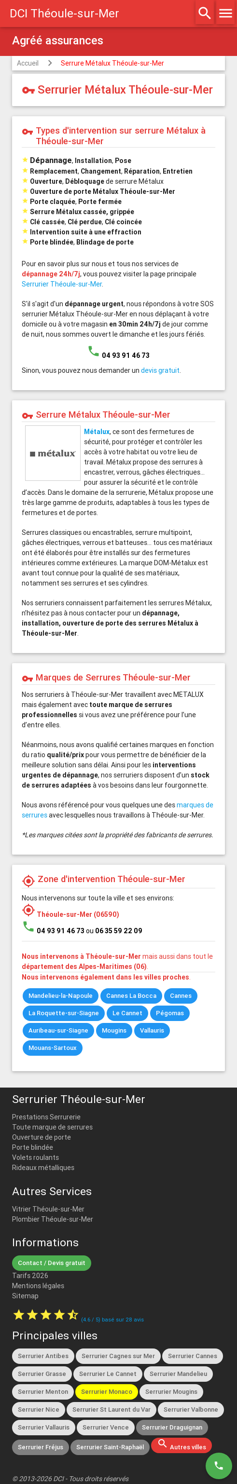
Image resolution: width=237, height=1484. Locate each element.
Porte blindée (32, 1147)
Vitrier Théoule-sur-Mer (48, 1209)
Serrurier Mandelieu (178, 1374)
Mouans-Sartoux (52, 1048)
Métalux (97, 431)
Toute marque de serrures (52, 1127)
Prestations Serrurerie (46, 1117)
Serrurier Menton (43, 1392)
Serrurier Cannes (192, 1356)
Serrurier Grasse (42, 1374)
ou (114, 930)
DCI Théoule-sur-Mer (64, 13)
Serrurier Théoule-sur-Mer (62, 284)
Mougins (114, 1030)
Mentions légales (38, 1285)
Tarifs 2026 (30, 1275)
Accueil (28, 63)
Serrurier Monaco (106, 1392)
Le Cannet (127, 1013)
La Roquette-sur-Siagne (63, 1013)
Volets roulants (35, 1157)
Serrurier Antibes (43, 1356)
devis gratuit (160, 370)
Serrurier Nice (38, 1409)
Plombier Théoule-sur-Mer (52, 1219)
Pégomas (170, 1013)
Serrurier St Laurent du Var (111, 1409)
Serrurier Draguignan (172, 1427)
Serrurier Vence (106, 1427)
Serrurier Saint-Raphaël (110, 1447)
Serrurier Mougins (171, 1392)
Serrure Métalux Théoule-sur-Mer (112, 63)
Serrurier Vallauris (44, 1427)
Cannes (181, 996)
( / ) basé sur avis (112, 1319)
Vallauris (152, 1030)
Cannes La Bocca (131, 996)
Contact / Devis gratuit (51, 1263)
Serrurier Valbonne (191, 1409)
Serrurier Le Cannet (108, 1374)
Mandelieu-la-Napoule (60, 996)
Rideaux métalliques (43, 1167)
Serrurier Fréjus (40, 1447)
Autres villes (181, 1444)
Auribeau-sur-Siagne (58, 1030)
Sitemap (25, 1296)
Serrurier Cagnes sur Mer (118, 1356)
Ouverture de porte (41, 1137)
